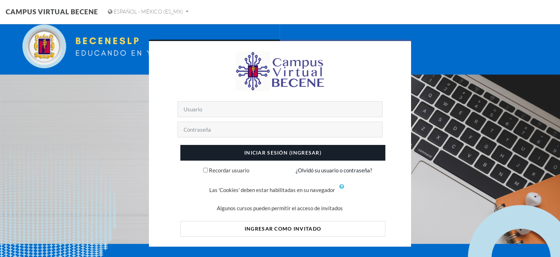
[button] (343, 190)
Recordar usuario (229, 170)
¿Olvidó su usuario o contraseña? (334, 170)
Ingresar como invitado (283, 229)
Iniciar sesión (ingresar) (282, 153)
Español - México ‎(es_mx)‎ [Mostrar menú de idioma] (146, 11)
